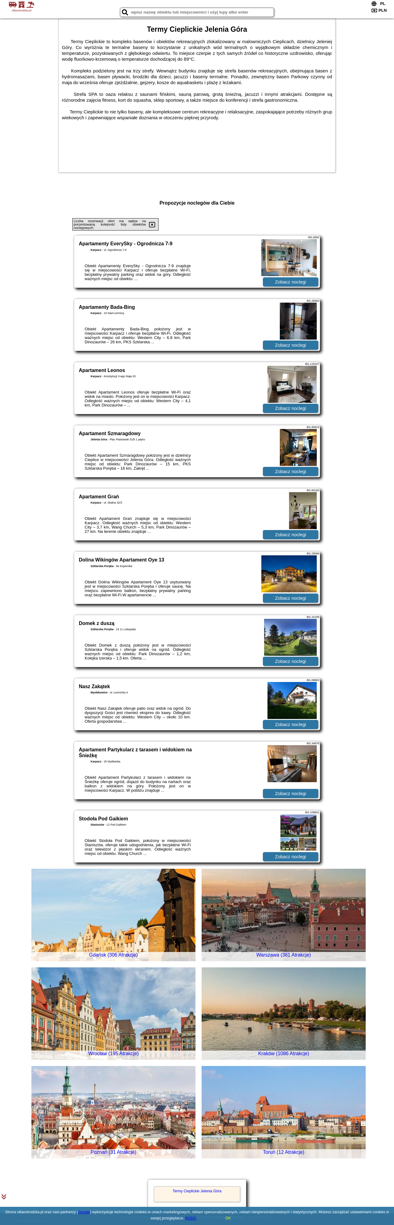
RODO (190, 1218)
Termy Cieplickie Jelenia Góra (197, 1191)
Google (84, 1212)
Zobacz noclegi (290, 281)
